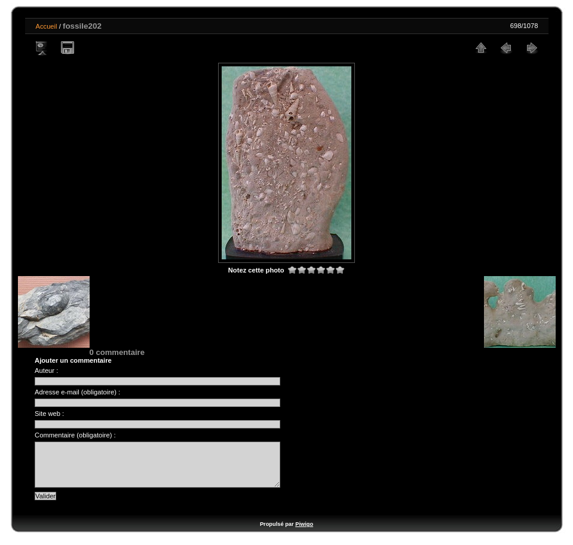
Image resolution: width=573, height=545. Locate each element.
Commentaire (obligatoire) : (75, 435)
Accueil (46, 26)
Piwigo (304, 533)
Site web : (49, 413)
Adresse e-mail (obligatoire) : (77, 392)
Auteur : (46, 370)
